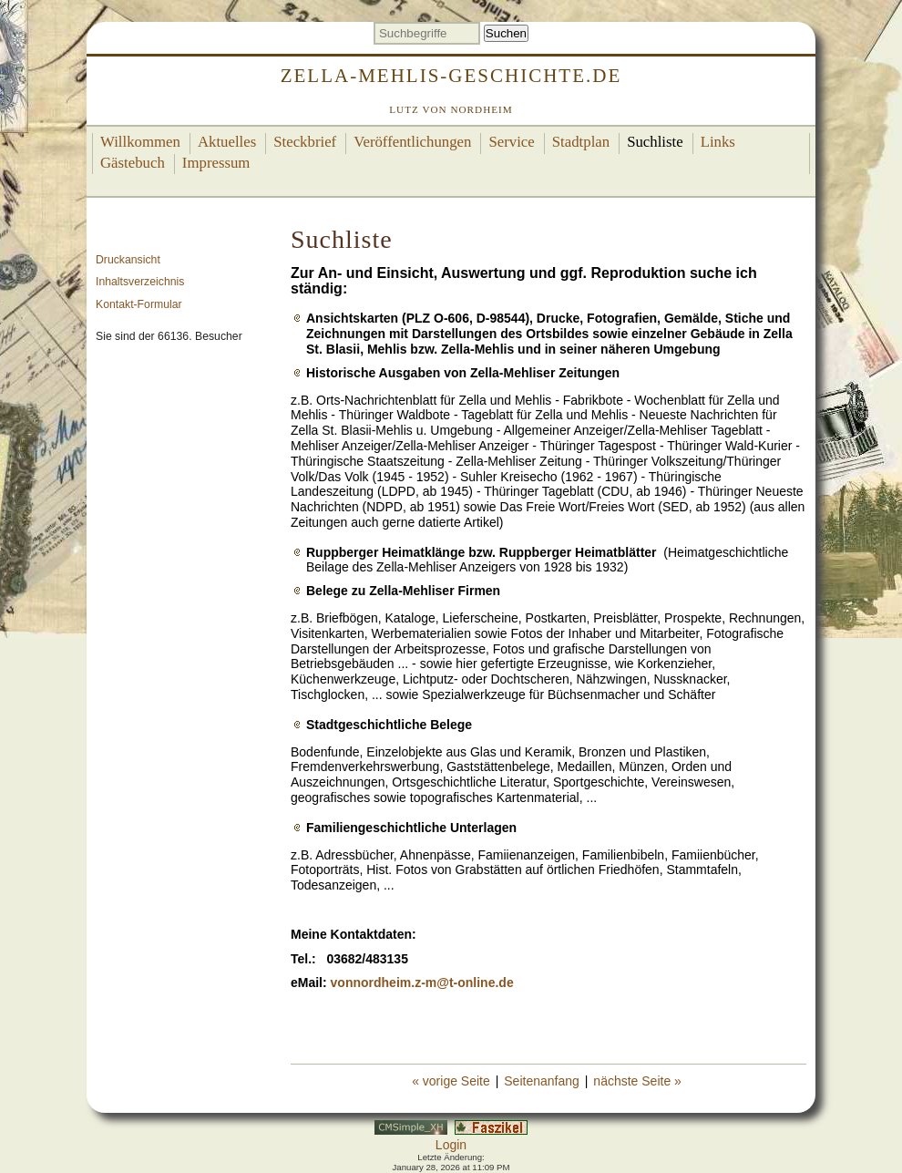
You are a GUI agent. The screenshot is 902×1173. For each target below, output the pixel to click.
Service (511, 141)
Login (451, 1144)
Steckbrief (304, 141)
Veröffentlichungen (412, 141)
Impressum (216, 162)
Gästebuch (132, 162)
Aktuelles (227, 141)
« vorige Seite (451, 1081)
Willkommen (140, 141)
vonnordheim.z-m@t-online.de (422, 982)
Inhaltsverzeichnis (140, 281)
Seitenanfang (541, 1081)
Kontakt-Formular (139, 304)
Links (718, 141)
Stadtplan (581, 141)
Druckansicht (128, 259)
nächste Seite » (637, 1081)
